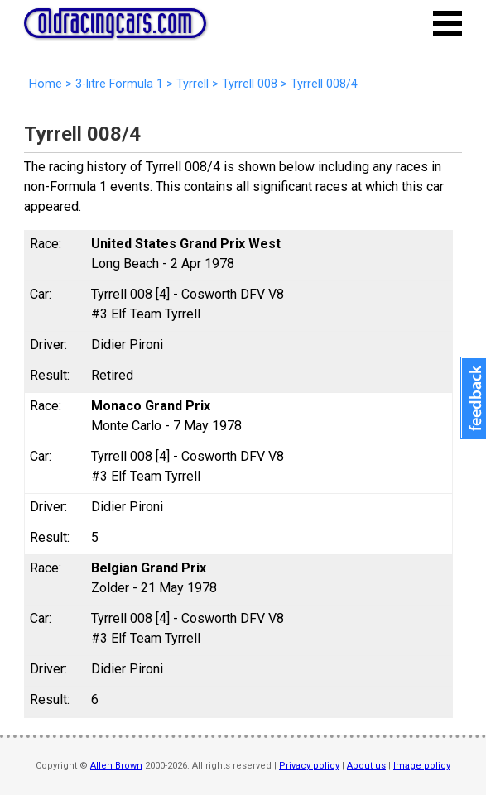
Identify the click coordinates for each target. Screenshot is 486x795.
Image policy (421, 765)
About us (366, 765)
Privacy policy (309, 765)
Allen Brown (116, 765)
